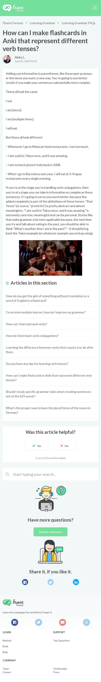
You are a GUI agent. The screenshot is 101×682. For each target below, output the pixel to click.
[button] (94, 7)
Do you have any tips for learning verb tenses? (37, 364)
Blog (5, 652)
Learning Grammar (42, 23)
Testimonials (60, 668)
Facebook (25, 582)
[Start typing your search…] (50, 474)
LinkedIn (76, 582)
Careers (7, 672)
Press (56, 672)
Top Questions (61, 640)
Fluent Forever (13, 23)
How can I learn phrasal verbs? (26, 324)
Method (7, 640)
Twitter (51, 582)
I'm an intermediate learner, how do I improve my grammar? (46, 312)
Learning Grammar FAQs (78, 23)
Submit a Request (50, 531)
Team (6, 668)
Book (5, 646)
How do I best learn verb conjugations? (32, 336)
